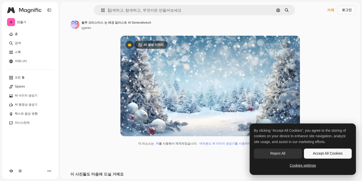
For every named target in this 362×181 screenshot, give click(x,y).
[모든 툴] (30, 78)
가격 (330, 10)
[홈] (30, 34)
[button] (101, 10)
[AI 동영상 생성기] (30, 105)
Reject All (277, 153)
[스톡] (30, 52)
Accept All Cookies (328, 153)
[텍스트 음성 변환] (30, 114)
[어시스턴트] (30, 123)
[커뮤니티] (30, 61)
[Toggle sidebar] (49, 10)
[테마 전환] (20, 171)
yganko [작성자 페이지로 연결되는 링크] (86, 28)
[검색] (30, 43)
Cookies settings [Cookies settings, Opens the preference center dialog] (303, 165)
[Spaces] (30, 87)
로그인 (347, 10)
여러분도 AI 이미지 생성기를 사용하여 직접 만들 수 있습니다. (240, 143)
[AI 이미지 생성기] (30, 96)
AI (157, 143)
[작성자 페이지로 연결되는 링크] (74, 24)
